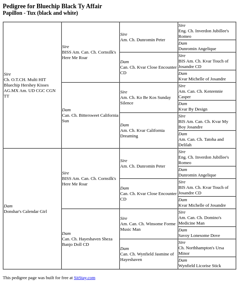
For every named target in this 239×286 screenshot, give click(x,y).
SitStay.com (84, 277)
